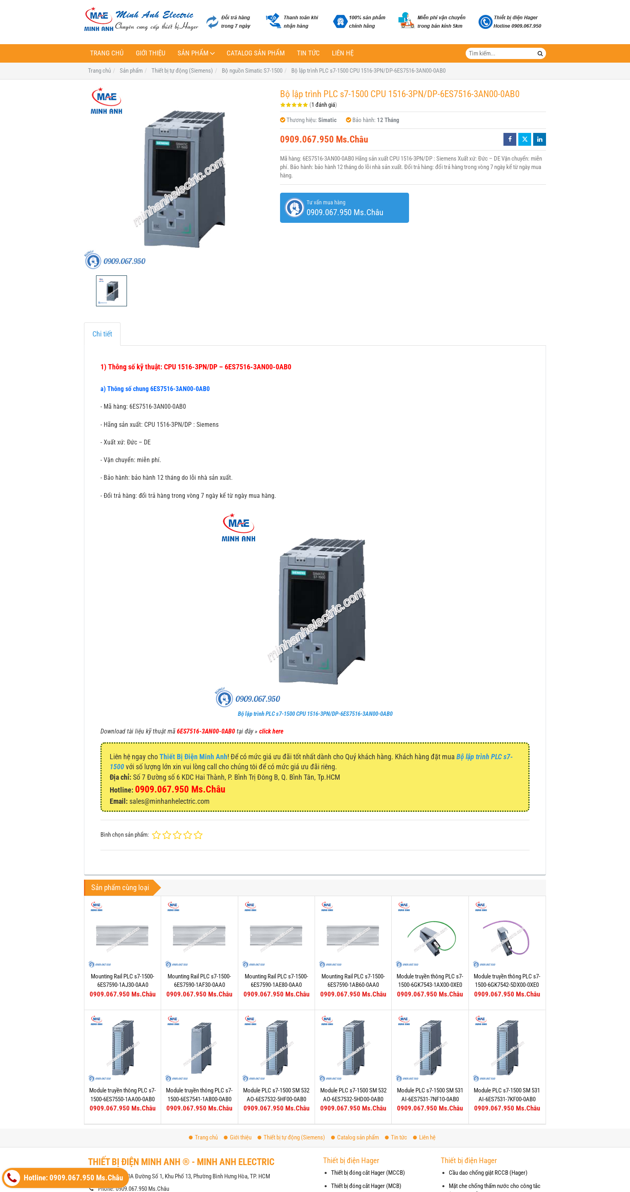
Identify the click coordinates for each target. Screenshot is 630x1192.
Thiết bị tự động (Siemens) (291, 1137)
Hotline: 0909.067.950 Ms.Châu (63, 1178)
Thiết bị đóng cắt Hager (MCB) (366, 1186)
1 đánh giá (323, 104)
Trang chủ (107, 53)
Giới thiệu (151, 53)
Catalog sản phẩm (256, 53)
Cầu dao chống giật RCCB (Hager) (488, 1172)
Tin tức (308, 53)
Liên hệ (343, 53)
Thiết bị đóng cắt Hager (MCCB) (368, 1172)
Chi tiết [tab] (102, 334)
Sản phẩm (193, 53)
